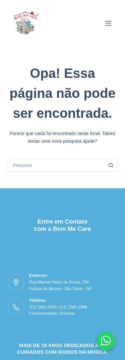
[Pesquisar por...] (56, 165)
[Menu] (108, 23)
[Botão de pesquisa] (111, 165)
